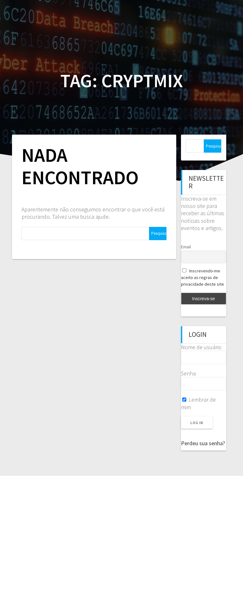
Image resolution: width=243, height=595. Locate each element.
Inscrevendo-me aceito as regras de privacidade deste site (202, 277)
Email (186, 247)
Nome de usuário (201, 347)
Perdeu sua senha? (203, 443)
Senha (188, 373)
